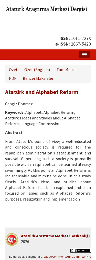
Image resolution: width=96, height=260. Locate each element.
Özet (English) (37, 69)
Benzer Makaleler (38, 78)
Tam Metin (66, 69)
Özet (13, 69)
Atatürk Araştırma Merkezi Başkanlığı (55, 235)
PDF (12, 78)
